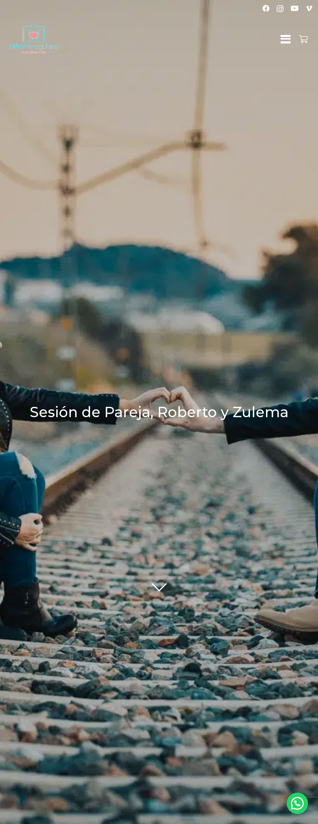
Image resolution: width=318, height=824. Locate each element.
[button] (285, 39)
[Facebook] (266, 8)
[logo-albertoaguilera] (34, 39)
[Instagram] (280, 9)
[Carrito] (303, 39)
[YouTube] (295, 8)
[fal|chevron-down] (159, 582)
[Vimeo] (309, 8)
